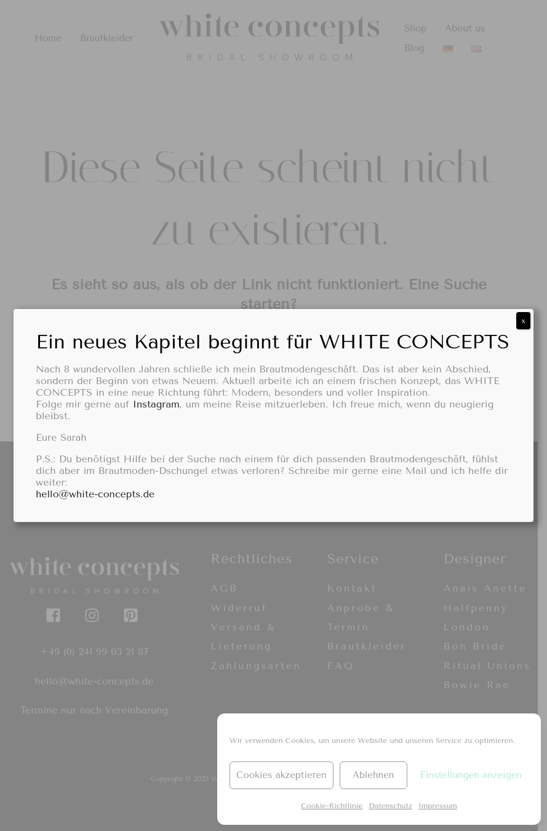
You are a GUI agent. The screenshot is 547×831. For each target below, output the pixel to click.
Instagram (155, 404)
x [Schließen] (523, 320)
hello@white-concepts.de (95, 494)
